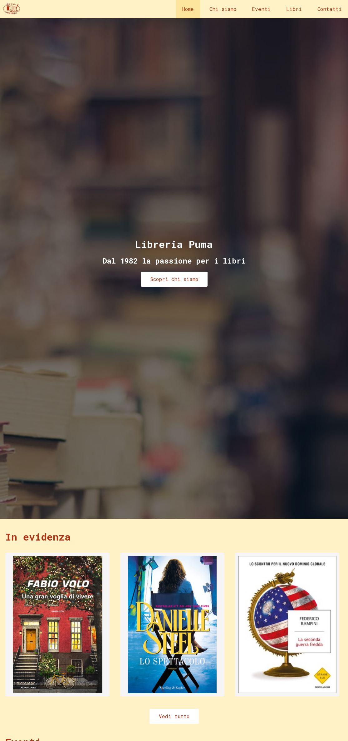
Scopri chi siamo (174, 279)
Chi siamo (222, 9)
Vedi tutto (174, 716)
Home (188, 9)
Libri (294, 9)
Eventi (261, 9)
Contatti (329, 9)
